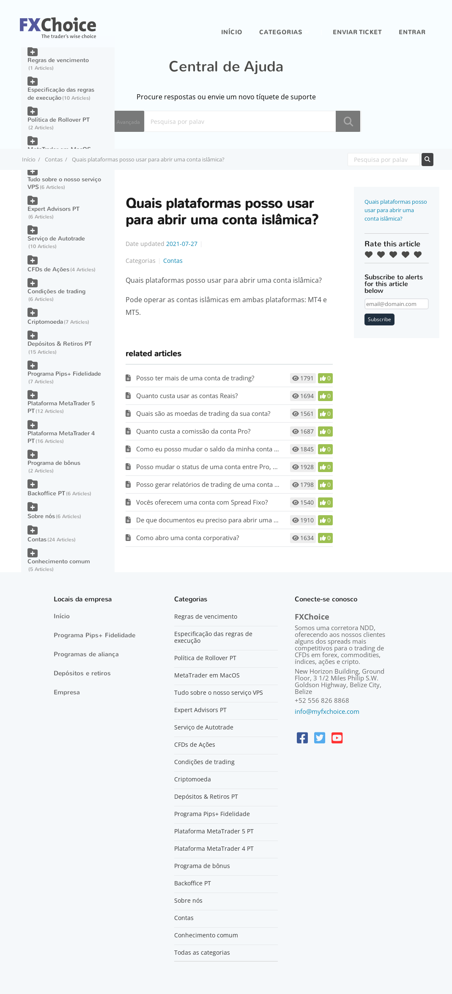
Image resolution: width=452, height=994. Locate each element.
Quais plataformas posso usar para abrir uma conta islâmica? (395, 210)
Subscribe (379, 319)
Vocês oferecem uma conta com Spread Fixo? (202, 502)
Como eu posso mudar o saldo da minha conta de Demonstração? (232, 449)
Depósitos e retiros (82, 673)
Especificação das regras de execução (60, 93)
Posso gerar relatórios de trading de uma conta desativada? (222, 484)
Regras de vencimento (58, 60)
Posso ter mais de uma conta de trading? (195, 378)
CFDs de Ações (48, 269)
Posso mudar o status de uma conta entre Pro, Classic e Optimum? (233, 466)
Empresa (67, 692)
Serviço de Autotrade (56, 239)
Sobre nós (41, 516)
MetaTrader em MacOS (207, 675)
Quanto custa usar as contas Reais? (187, 395)
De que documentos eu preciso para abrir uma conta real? (220, 520)
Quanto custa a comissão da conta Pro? (193, 431)
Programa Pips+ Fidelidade (64, 374)
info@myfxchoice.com (327, 711)
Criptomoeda (45, 322)
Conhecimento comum (58, 561)
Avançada (128, 122)
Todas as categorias (202, 952)
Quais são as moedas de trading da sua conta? (203, 413)
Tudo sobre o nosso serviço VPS (64, 183)
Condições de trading (56, 291)
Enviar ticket (357, 32)
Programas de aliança (86, 654)
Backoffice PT (46, 493)
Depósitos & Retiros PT (59, 344)
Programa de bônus (53, 463)
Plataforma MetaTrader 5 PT (61, 407)
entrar (412, 32)
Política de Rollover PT (58, 120)
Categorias (280, 32)
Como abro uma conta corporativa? (187, 537)
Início (231, 32)
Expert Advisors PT (53, 209)
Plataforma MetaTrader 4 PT (61, 437)
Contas (54, 159)
